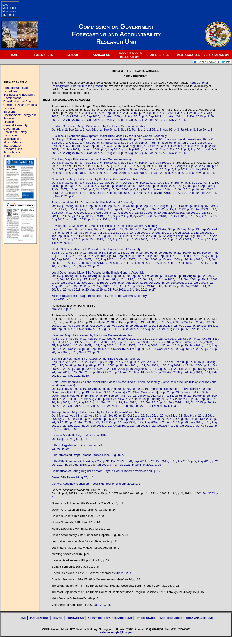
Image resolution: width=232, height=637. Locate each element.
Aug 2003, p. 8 (188, 186)
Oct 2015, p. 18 (112, 372)
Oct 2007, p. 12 (133, 236)
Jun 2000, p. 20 (122, 419)
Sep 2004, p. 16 (67, 259)
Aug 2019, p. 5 (137, 153)
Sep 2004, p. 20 (67, 345)
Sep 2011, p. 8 (184, 169)
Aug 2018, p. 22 (189, 349)
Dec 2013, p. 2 (199, 116)
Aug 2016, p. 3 (75, 153)
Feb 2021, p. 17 (144, 405)
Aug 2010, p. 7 (163, 169)
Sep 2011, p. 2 (158, 116)
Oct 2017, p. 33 (167, 425)
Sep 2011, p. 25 (189, 369)
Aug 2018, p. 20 (78, 289)
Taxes (7, 155)
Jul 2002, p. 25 (166, 419)
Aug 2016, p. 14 (195, 286)
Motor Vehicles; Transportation (13, 143)
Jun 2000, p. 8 (141, 209)
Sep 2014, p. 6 (85, 192)
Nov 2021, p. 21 (89, 266)
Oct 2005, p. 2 (196, 113)
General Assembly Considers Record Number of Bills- (87, 483)
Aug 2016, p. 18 (133, 372)
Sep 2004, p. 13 (67, 236)
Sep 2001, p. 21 (133, 322)
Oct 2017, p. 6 (143, 172)
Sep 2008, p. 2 (96, 116)
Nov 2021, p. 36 (67, 429)
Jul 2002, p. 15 (190, 256)
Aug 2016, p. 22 (145, 425)
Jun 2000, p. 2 (94, 113)
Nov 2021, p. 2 (178, 119)
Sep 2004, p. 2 (176, 113)
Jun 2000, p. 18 (112, 365)
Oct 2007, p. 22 (133, 345)
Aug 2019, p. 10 (188, 192)
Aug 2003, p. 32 (188, 419)
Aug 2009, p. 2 (116, 116)
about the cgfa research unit (130, 54)
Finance (8, 122)
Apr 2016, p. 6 (142, 216)
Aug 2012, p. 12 (78, 216)
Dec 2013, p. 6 (61, 172)
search (72, 54)
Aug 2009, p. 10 (172, 212)
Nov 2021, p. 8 (64, 196)
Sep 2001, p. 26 (144, 419)
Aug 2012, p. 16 (78, 262)
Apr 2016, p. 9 (187, 461)
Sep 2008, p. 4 (76, 149)
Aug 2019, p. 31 (199, 372)
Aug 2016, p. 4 (123, 172)
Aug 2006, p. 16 (136, 282)
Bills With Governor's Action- (70, 461)
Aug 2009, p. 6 (146, 189)
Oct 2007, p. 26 (188, 399)
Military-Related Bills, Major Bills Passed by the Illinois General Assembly (99, 296)
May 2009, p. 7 (61, 309)
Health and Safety (15, 132)
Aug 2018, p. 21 (155, 329)
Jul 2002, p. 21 (77, 399)
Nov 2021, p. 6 (205, 172)
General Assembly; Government (15, 127)
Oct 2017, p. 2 (96, 119)
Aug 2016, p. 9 (163, 216)
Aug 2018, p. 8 (166, 192)
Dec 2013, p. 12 (100, 216)
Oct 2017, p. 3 (96, 153)
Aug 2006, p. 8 (84, 189)
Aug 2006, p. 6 (81, 169)
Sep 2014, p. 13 (151, 286)
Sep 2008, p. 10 (150, 212)
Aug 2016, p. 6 (126, 192)
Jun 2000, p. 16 (146, 342)
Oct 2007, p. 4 (101, 169)
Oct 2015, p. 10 (145, 239)
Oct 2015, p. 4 (102, 172)
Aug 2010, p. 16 (199, 236)
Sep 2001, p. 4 (99, 146)
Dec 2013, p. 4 (179, 149)
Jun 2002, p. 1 (131, 483)
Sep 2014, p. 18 (89, 372)
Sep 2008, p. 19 (122, 369)
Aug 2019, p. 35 (122, 405)
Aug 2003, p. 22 (70, 282)
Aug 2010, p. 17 (199, 259)
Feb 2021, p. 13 (67, 266)
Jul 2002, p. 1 (189, 342)
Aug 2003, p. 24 (177, 322)
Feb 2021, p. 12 (84, 219)
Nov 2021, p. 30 (78, 375)
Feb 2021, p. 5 (157, 153)
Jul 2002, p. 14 (187, 232)
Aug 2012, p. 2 (178, 116)
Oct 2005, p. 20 (89, 259)
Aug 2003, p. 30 (99, 399)
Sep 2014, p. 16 (100, 349)
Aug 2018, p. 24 (177, 372)
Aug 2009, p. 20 (155, 345)
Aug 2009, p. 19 (122, 325)
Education (10, 108)
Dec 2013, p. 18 (129, 286)
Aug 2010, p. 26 (177, 422)
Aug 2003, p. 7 (186, 166)
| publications (37, 618)
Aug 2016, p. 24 (208, 461)
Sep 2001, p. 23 (134, 365)
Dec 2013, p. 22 (67, 372)
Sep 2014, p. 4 (200, 149)
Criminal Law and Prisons (20, 105)
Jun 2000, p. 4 (78, 146)
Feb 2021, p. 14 (123, 289)
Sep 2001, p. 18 (169, 256)
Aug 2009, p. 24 (66, 402)
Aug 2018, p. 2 (116, 119)
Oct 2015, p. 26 (166, 461)
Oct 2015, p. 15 (174, 286)
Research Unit (12, 149)
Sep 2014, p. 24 (144, 461)
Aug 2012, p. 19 (189, 325)
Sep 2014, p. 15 (67, 329)
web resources (188, 54)
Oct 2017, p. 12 (184, 216)
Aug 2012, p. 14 (78, 239)
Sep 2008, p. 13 (155, 259)
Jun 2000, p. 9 (144, 232)
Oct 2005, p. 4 (180, 146)
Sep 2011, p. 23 (167, 325)
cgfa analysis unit (217, 54)
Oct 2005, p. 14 (84, 212)
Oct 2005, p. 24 (115, 282)
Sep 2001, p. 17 (165, 232)
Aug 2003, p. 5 (139, 146)
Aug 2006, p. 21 (165, 399)
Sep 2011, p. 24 (199, 345)
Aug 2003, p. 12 (205, 209)
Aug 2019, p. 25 (177, 329)
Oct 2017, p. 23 (167, 349)
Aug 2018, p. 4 (116, 153)
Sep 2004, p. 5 (207, 166)
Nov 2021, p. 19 (67, 243)
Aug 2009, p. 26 (155, 422)
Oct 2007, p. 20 (159, 282)
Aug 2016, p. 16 (145, 349)
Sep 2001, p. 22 (168, 342)
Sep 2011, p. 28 (111, 402)
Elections (9, 111)
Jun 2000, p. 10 (147, 256)
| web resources (169, 618)
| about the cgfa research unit (108, 618)
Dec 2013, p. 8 (64, 192)
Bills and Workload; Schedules (16, 89)
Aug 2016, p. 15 (111, 329)
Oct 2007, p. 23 (100, 369)
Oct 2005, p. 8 (64, 189)
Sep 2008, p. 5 (122, 169)
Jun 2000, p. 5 (165, 162)
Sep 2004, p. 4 (159, 146)
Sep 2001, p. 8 (148, 186)
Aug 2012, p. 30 (99, 461)
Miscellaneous (12, 138)
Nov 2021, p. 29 (89, 352)
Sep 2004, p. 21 (200, 365)
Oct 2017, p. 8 (146, 192)
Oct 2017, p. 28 (78, 405)
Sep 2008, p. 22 (132, 422)
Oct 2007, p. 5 (105, 189)
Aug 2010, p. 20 (144, 325)
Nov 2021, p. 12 (106, 219)
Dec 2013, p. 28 (121, 461)
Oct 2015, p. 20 (201, 402)
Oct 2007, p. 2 (75, 116)
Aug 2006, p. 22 (88, 422)
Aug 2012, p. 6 (205, 169)
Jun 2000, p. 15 (112, 322)
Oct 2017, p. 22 (133, 329)
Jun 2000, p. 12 (172, 279)
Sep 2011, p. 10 (188, 189)
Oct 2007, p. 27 (111, 422)
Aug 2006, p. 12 (106, 212)
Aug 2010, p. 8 (166, 189)
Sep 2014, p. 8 (122, 216)
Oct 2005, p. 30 (144, 399)
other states (159, 54)
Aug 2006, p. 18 (78, 325)
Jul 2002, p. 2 (135, 113)
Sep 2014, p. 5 (82, 172)
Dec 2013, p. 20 (78, 349)
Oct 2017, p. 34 (62, 464)
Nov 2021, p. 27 (145, 289)
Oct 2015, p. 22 (123, 425)
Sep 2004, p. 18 (92, 282)
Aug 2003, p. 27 (178, 365)
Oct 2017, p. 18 (189, 262)
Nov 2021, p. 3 (178, 153)
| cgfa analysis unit (197, 618)
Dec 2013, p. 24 (156, 402)
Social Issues (12, 152)
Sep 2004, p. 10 (62, 212)
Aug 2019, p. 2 (137, 119)
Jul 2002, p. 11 (184, 209)
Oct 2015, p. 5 (106, 192)
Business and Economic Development (19, 96)
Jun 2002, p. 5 (125, 573)
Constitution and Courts (18, 101)
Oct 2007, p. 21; (101, 325)
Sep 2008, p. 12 (155, 236)
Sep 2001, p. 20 (194, 279)
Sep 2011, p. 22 (84, 286)
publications (43, 54)
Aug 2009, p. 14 (177, 236)
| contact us (73, 618)
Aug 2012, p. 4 (158, 149)
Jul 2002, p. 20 (156, 365)
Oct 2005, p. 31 (67, 422)
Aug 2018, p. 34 (83, 464)
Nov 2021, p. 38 (150, 464)
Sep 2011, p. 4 (138, 149)
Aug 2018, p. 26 (100, 405)
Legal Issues (11, 135)
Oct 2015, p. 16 (89, 329)
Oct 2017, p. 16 (189, 239)
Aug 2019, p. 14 (62, 219)
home (14, 54)
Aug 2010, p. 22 (167, 369)
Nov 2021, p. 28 (199, 329)
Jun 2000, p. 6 (128, 186)
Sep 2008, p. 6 (125, 189)
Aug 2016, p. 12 (167, 262)
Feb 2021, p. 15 (67, 352)
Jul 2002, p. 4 (119, 146)
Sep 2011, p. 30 (199, 422)
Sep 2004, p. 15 (62, 299)
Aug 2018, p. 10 (206, 216)
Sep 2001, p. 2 (115, 113)
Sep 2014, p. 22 (100, 425)
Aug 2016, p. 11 (167, 239)
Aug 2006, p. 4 (200, 146)
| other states (144, 618)
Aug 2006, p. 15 (111, 259)
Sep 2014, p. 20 (178, 402)
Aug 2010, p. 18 (62, 286)
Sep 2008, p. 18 (180, 282)
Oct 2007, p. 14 (133, 259)
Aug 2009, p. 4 (96, 149)
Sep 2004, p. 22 (121, 399)
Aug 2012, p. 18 (106, 286)
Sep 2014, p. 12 (123, 262)
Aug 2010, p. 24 (89, 402)
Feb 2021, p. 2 (157, 119)
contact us (101, 54)
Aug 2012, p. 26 (133, 402)
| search (56, 618)
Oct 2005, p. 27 (89, 345)
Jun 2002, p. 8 (103, 604)
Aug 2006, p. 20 (78, 369)
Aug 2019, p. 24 (100, 289)
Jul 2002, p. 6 (167, 166)
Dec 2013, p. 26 (78, 425)
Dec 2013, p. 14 (100, 239)
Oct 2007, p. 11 (128, 212)
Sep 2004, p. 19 (199, 322)
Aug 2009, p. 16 (177, 259)
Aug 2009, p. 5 (142, 169)
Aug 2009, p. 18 (203, 282)
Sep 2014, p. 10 (123, 239)
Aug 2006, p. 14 (111, 236)
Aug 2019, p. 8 (184, 172)
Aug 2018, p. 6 (163, 172)
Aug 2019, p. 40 (106, 464)
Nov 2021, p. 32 (167, 405)
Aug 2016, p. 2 (75, 119)
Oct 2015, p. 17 (123, 349)
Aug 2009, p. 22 (144, 369)
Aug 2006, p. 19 (111, 345)
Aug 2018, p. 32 (189, 425)
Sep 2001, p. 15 (162, 209)
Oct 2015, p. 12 (145, 262)
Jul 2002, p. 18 (155, 322)
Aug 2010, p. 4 (117, 149)
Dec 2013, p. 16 (100, 262)
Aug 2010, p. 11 (194, 212)
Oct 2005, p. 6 (61, 169)
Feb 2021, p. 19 (128, 464)
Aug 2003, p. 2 (155, 113)
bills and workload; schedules (66, 99)
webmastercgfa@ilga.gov (116, 632)
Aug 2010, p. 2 (137, 116)
